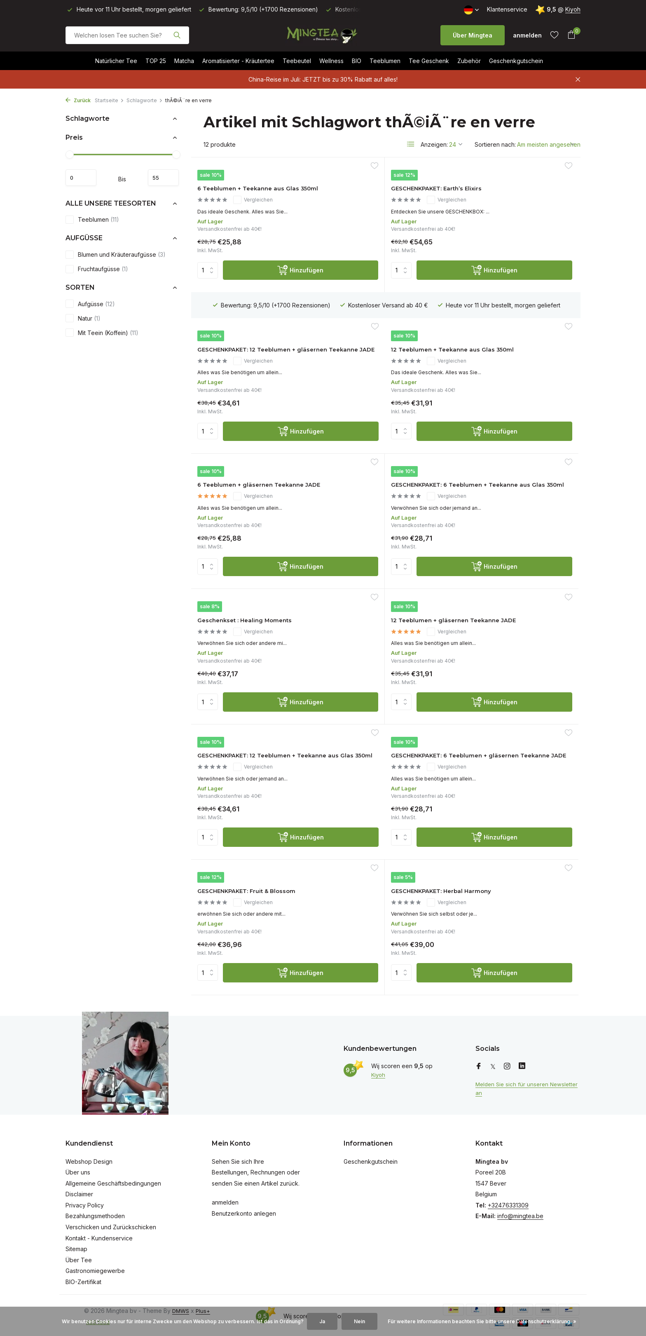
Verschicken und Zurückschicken (111, 1223)
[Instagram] (507, 1063)
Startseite (109, 100)
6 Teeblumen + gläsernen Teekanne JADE (376, 391)
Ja (322, 1321)
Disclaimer (79, 1191)
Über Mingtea (472, 35)
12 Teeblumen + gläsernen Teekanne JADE (378, 555)
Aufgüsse (90, 304)
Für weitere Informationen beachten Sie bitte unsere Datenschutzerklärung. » (482, 1321)
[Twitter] (493, 1063)
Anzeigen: (434, 144)
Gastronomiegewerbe (95, 1267)
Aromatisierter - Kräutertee (238, 60)
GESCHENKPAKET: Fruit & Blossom (376, 711)
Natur (83, 318)
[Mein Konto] (527, 35)
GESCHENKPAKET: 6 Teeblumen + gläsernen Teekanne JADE (244, 723)
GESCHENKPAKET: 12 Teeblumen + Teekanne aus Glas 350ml (510, 559)
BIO (356, 60)
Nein (359, 1321)
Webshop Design (89, 1158)
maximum (159, 177)
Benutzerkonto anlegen (244, 1210)
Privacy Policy (85, 1201)
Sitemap (76, 1245)
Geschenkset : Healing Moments (242, 547)
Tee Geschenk (429, 60)
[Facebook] (478, 1063)
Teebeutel (297, 60)
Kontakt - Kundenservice (99, 1234)
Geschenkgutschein (516, 60)
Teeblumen (385, 60)
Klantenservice (507, 9)
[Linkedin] (522, 1063)
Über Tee (79, 1256)
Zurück (78, 100)
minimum (85, 177)
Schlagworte (144, 100)
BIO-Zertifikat (83, 1278)
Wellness (331, 60)
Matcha (184, 60)
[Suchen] (127, 35)
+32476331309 (508, 1201)
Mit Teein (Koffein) (102, 332)
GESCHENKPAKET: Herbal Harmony (506, 711)
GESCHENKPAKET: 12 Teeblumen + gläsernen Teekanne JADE (503, 205)
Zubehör (469, 60)
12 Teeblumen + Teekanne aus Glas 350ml (255, 391)
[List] (410, 144)
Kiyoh (572, 9)
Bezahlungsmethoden (95, 1212)
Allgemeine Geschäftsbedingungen (113, 1180)
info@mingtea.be (520, 1212)
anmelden (225, 1199)
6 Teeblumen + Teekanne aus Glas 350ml (254, 201)
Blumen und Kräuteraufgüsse (116, 255)
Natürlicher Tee (116, 60)
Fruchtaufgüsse (97, 269)
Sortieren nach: (495, 144)
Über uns (78, 1168)
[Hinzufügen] (268, 298)
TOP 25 (155, 60)
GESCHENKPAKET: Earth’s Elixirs (377, 193)
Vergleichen (261, 218)
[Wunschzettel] (554, 35)
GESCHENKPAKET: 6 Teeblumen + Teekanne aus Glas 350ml (510, 395)
